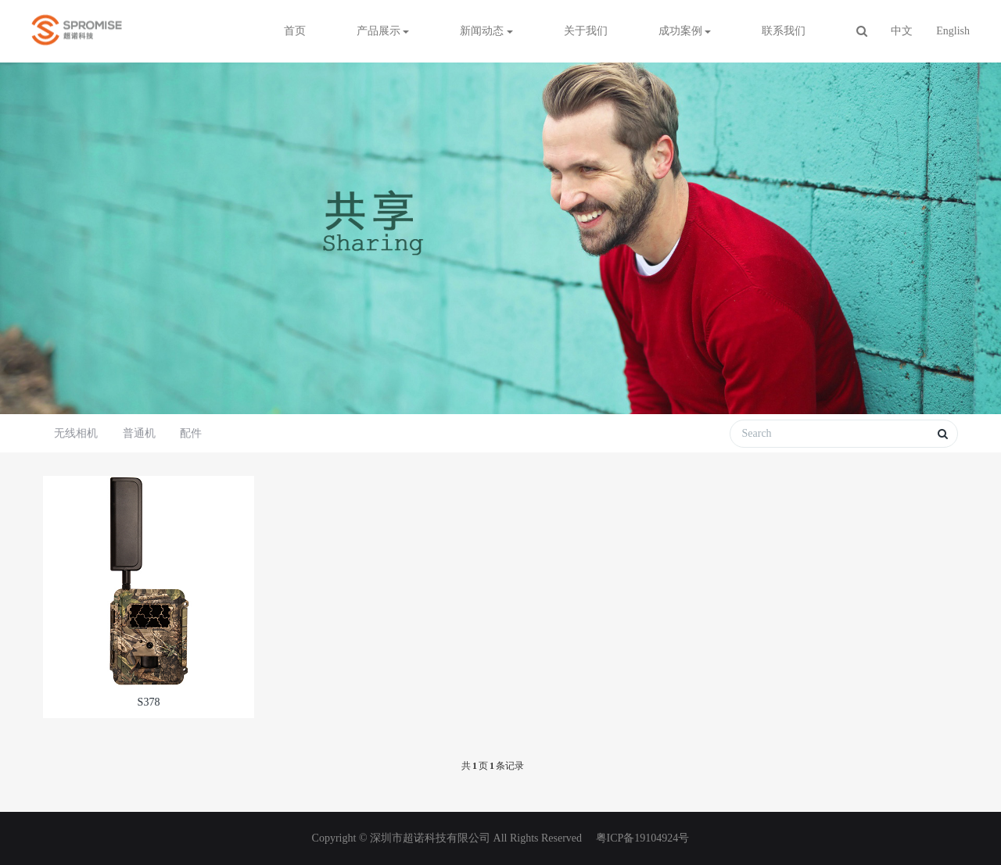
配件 (191, 433)
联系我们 (783, 31)
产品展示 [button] (383, 31)
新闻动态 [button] (486, 31)
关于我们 (586, 31)
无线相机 (76, 433)
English (953, 31)
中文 (902, 31)
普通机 (139, 433)
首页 (295, 31)
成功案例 (685, 31)
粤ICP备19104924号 (641, 838)
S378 (149, 702)
